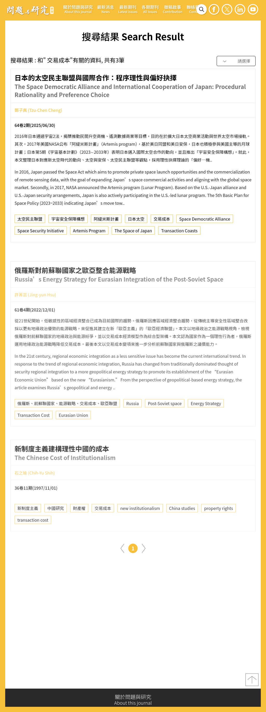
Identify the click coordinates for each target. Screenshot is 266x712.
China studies (182, 522)
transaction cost (32, 534)
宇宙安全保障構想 (68, 220)
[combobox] (236, 61)
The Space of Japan (133, 232)
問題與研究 (30, 10)
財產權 (79, 522)
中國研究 (55, 522)
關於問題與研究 (78, 9)
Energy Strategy (206, 417)
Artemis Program (89, 232)
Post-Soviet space (165, 417)
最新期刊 (127, 9)
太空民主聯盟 (29, 220)
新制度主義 (27, 522)
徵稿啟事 (172, 9)
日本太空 (136, 220)
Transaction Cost (33, 429)
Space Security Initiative (40, 232)
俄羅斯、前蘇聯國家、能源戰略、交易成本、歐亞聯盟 (67, 417)
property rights (218, 522)
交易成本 (162, 220)
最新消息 (105, 9)
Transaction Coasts (179, 232)
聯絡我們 (195, 9)
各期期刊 (150, 9)
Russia (132, 417)
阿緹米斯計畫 (106, 220)
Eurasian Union (73, 429)
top (251, 682)
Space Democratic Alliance (204, 220)
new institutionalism (140, 522)
